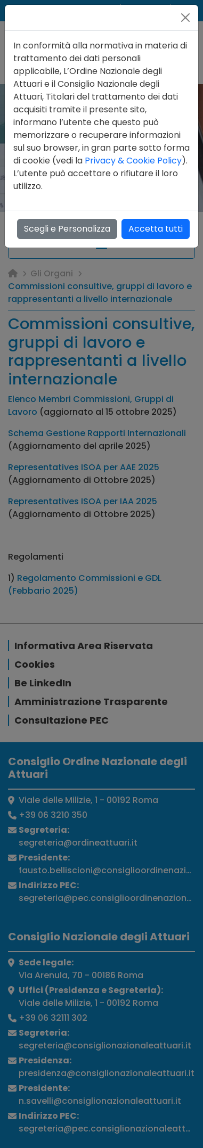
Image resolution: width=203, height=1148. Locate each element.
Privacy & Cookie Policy (133, 160)
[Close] (185, 17)
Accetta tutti (155, 229)
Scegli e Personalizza (67, 229)
